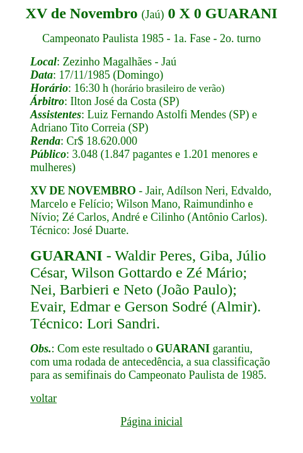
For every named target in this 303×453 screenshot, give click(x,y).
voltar (43, 398)
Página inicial (151, 421)
